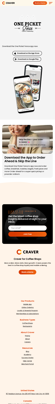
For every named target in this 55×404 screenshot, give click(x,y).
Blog (27, 351)
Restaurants (27, 326)
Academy (27, 354)
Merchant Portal (27, 364)
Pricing (27, 336)
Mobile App (27, 304)
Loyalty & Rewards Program (27, 310)
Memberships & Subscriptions (27, 314)
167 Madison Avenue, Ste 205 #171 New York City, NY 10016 (27, 394)
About (27, 339)
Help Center (27, 361)
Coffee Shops (27, 323)
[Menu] (51, 3)
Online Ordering (28, 307)
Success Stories (27, 358)
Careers (27, 342)
